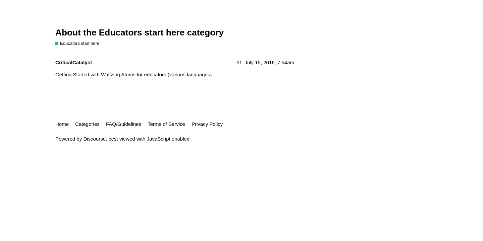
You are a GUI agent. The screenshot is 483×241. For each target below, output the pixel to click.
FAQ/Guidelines (123, 124)
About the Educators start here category (139, 32)
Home (62, 124)
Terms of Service (166, 124)
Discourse (94, 139)
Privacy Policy (207, 124)
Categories (87, 124)
